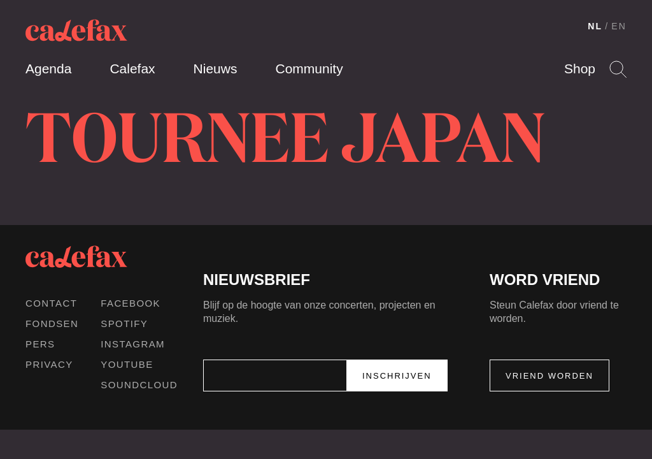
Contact (51, 303)
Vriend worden (549, 376)
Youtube (127, 364)
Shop (579, 68)
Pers (40, 344)
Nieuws (215, 68)
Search (618, 69)
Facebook (130, 303)
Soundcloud (139, 384)
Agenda (48, 68)
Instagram (133, 344)
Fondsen (51, 323)
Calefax (132, 68)
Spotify (124, 323)
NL (595, 26)
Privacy (49, 364)
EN (619, 26)
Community (309, 68)
